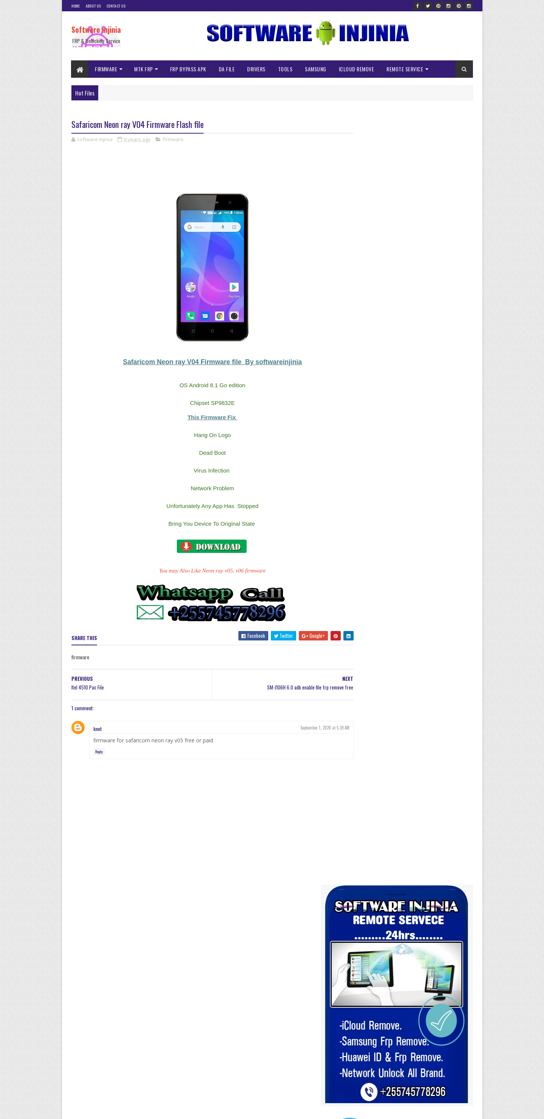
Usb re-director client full (410, 863)
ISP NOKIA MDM (448, 520)
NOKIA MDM (422, 533)
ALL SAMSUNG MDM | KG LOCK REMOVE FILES (427, 978)
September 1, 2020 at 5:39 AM (310, 728)
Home (75, 6)
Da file (450, 494)
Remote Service (370, 546)
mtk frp (396, 533)
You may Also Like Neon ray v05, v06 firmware (205, 571)
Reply (99, 752)
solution (427, 546)
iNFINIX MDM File (410, 520)
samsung (403, 546)
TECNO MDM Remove (375, 560)
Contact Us (116, 6)
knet (97, 729)
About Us (93, 6)
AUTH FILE (426, 494)
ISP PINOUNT (368, 533)
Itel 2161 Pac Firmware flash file (416, 1017)
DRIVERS (256, 69)
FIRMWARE (106, 69)
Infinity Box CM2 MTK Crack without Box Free (428, 684)
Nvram (448, 533)
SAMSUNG (316, 69)
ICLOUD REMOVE (356, 69)
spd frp (450, 546)
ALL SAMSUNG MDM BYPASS (381, 494)
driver (361, 507)
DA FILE (227, 69)
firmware (173, 139)
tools (408, 560)
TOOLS (285, 69)
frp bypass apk (446, 507)
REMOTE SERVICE (405, 69)
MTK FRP (143, 69)
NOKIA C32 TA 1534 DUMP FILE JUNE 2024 (425, 1055)
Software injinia (96, 29)
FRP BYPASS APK (188, 69)
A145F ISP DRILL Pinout (408, 948)
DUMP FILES (387, 507)
